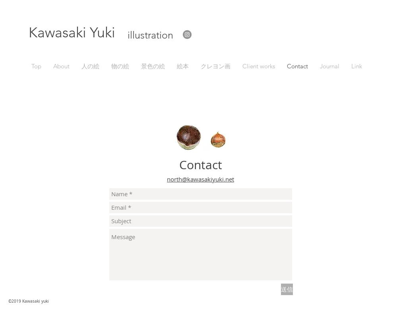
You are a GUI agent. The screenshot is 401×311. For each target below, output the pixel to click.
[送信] (287, 289)
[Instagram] (187, 34)
